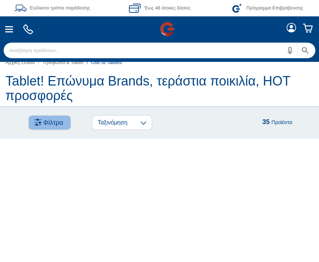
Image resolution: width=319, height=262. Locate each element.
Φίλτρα (53, 122)
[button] (290, 50)
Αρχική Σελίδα (20, 62)
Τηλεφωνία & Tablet (63, 62)
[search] (159, 50)
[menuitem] (9, 29)
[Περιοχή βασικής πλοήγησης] (159, 29)
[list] (159, 62)
